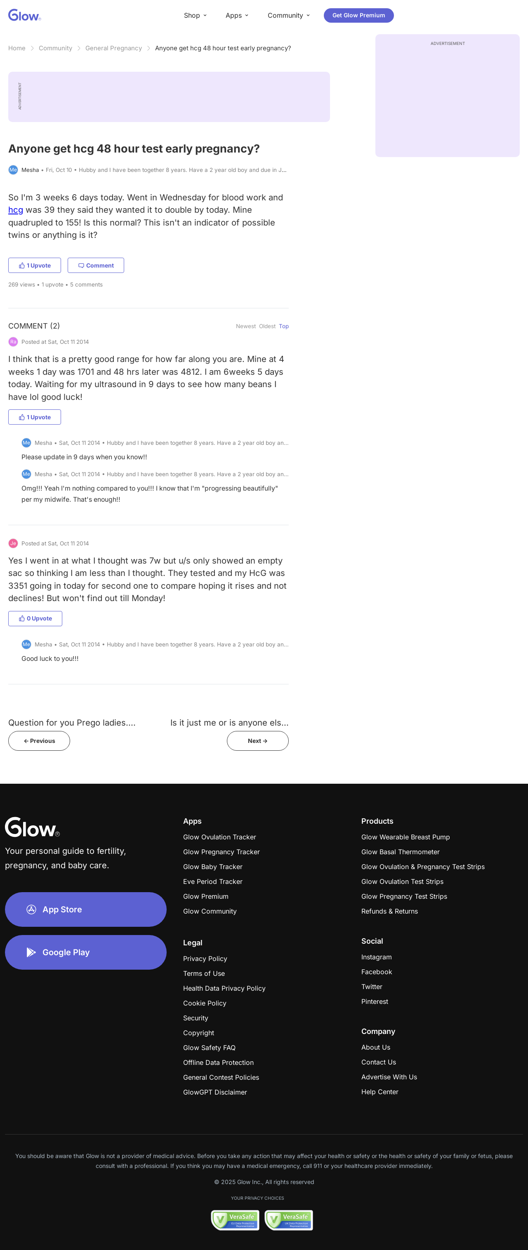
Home (17, 48)
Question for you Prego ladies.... (72, 722)
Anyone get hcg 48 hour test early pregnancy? (223, 48)
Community (55, 48)
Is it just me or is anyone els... (229, 722)
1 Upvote (35, 265)
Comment (96, 265)
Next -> (258, 740)
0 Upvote (35, 618)
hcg (15, 209)
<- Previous (39, 740)
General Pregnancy (113, 48)
